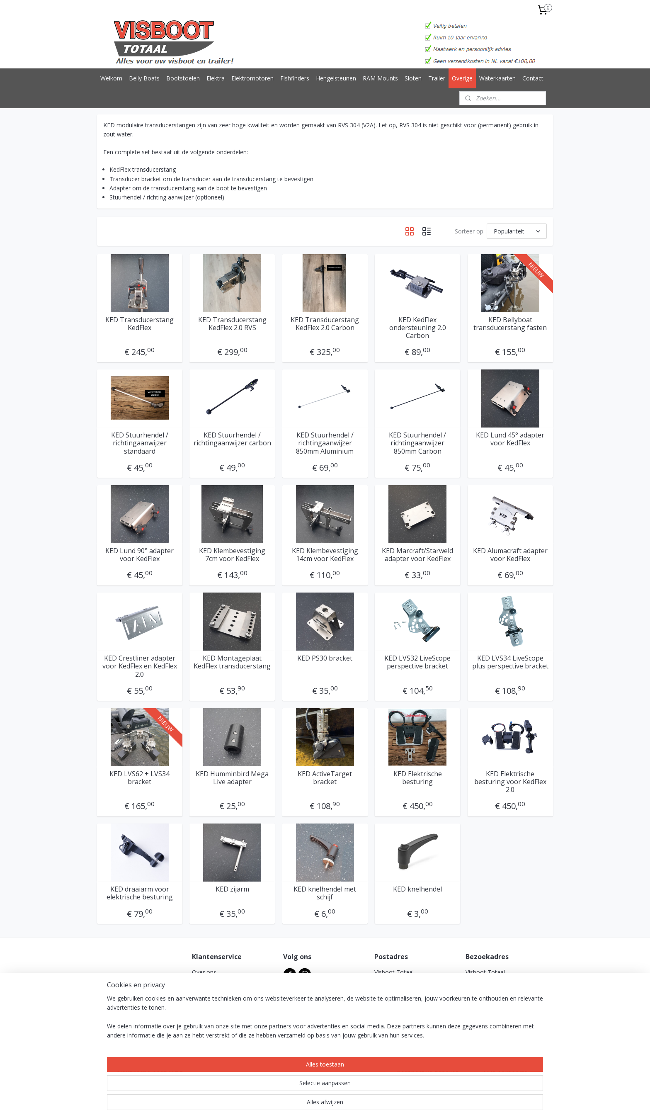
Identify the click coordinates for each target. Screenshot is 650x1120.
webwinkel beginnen (343, 1105)
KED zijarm (232, 889)
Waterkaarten (497, 78)
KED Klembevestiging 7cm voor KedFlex (232, 555)
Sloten (413, 78)
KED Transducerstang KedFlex (139, 324)
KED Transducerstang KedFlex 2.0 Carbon (325, 324)
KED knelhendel (417, 889)
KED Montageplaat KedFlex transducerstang (232, 662)
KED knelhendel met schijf (324, 893)
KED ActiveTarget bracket (325, 778)
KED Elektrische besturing (417, 778)
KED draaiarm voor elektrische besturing (140, 893)
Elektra (215, 78)
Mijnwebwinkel (415, 1105)
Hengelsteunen (336, 78)
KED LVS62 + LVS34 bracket (139, 778)
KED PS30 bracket (324, 658)
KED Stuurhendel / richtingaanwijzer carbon (232, 439)
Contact (532, 78)
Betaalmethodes (214, 1028)
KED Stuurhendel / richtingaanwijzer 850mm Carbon (417, 443)
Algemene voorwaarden (224, 982)
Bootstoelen (183, 78)
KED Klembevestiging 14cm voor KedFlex (325, 555)
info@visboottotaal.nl (409, 1046)
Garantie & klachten (218, 1019)
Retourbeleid (209, 1009)
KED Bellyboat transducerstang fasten (510, 324)
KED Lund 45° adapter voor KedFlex (510, 439)
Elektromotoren (252, 78)
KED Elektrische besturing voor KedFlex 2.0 (510, 782)
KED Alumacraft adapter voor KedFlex (510, 555)
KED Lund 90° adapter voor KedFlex (139, 555)
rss (311, 1105)
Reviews (203, 1037)
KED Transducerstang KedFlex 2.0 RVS (232, 324)
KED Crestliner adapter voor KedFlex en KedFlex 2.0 (139, 666)
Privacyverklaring (214, 991)
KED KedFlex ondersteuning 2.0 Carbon (417, 328)
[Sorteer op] (516, 231)
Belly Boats (144, 78)
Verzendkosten (212, 1000)
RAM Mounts (380, 78)
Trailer (436, 78)
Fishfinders (294, 78)
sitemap (294, 1105)
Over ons (204, 972)
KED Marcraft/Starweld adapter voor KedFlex (417, 555)
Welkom (111, 78)
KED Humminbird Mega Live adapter (232, 778)
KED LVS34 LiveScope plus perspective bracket (510, 662)
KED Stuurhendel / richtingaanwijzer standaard (139, 443)
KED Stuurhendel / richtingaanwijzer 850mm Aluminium (325, 443)
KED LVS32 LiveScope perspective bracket (417, 662)
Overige (462, 78)
